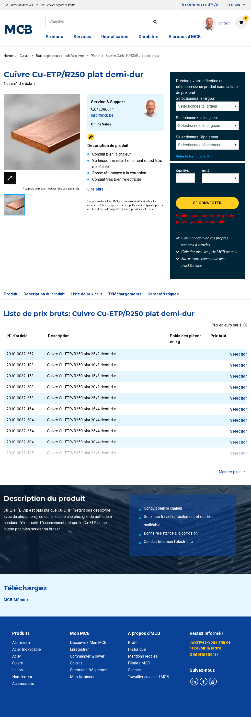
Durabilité (148, 36)
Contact (134, 670)
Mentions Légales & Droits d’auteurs (203, 708)
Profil (132, 642)
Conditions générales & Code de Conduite (129, 708)
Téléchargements (124, 294)
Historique (137, 649)
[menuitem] (176, 5)
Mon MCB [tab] (80, 633)
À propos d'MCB (185, 36)
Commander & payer (87, 656)
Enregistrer (79, 649)
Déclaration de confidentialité (62, 708)
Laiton (17, 670)
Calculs (76, 663)
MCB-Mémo (14, 599)
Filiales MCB (139, 663)
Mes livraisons (82, 676)
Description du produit (44, 294)
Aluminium (21, 642)
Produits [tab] (21, 633)
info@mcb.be (102, 115)
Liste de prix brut (86, 294)
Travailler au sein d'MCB (199, 4)
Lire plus (95, 189)
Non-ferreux (22, 676)
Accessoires (23, 683)
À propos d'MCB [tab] (144, 633)
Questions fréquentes (88, 670)
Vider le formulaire (192, 156)
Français (234, 4)
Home (8, 56)
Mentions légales (143, 656)
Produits (54, 36)
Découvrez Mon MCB (88, 642)
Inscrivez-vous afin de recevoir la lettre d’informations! (210, 648)
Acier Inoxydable (26, 649)
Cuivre (17, 663)
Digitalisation (114, 36)
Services (82, 36)
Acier (16, 656)
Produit (10, 294)
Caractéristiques (163, 294)
